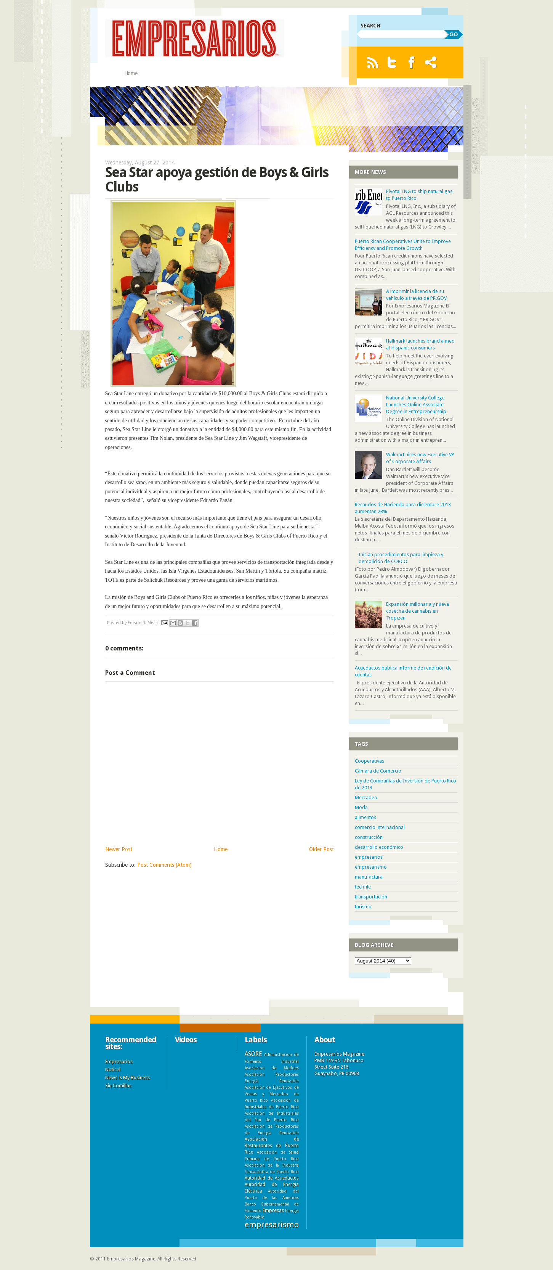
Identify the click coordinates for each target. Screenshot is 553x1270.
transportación (371, 897)
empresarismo (371, 867)
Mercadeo (366, 797)
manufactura (369, 877)
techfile (363, 887)
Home (131, 73)
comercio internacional (380, 827)
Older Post (321, 849)
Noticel (112, 1069)
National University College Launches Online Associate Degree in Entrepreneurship (416, 404)
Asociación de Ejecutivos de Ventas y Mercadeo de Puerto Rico (272, 1094)
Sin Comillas (118, 1085)
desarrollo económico (379, 847)
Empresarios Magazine (131, 1259)
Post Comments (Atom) (164, 865)
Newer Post (118, 849)
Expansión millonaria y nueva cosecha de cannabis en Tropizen (417, 611)
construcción (369, 837)
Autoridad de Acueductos (272, 1178)
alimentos (365, 817)
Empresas (273, 1210)
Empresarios (119, 1061)
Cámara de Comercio (378, 771)
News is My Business (127, 1077)
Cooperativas (369, 761)
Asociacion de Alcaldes (272, 1068)
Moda (361, 807)
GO (454, 34)
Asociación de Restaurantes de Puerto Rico (272, 1145)
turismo (363, 906)
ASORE (253, 1054)
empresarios (369, 857)
